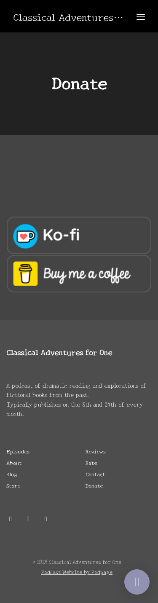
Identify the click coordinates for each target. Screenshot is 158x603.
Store (13, 485)
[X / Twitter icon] (10, 518)
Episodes (17, 451)
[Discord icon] (28, 518)
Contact (95, 474)
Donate (94, 485)
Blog (11, 474)
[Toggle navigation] (141, 16)
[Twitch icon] (46, 518)
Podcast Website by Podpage (76, 571)
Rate (91, 462)
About (13, 462)
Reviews (96, 451)
